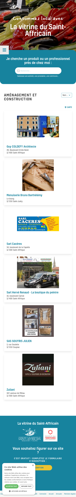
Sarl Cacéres (14, 243)
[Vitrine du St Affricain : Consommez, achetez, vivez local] (13, 8)
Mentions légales (70, 494)
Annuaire (59, 494)
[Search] (38, 70)
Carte (68, 107)
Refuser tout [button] (26, 486)
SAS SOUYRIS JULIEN (19, 341)
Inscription (38, 467)
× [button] (33, 465)
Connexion (42, 494)
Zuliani (11, 389)
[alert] (18, 479)
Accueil (51, 494)
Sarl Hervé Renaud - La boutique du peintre (32, 292)
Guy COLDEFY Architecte (21, 146)
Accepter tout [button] (11, 486)
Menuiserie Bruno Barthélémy (24, 195)
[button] (4, 50)
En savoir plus (22, 482)
